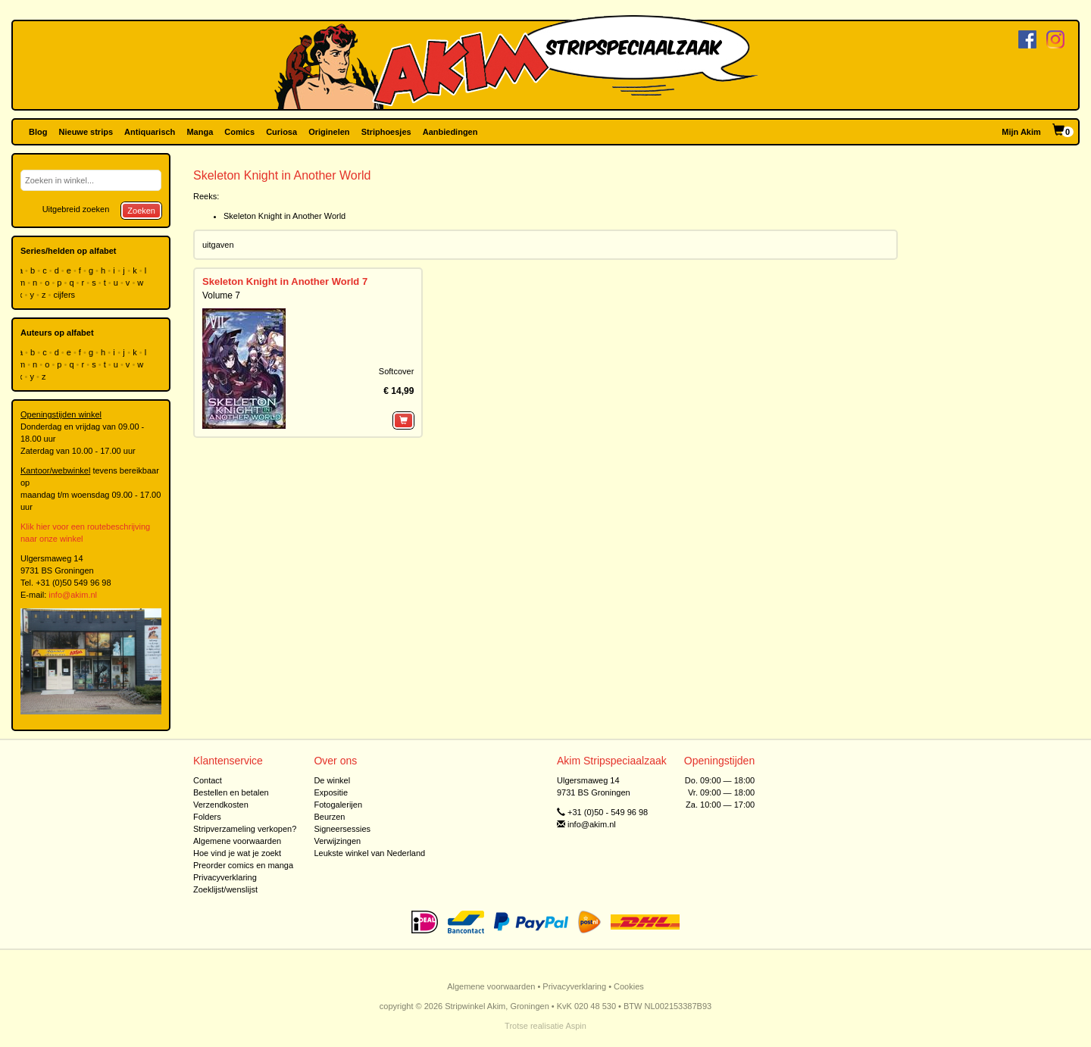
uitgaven (218, 244)
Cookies (629, 986)
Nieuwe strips (86, 131)
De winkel (332, 780)
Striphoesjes (386, 131)
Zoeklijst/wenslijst (225, 889)
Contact (207, 780)
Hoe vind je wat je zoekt (237, 853)
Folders (207, 816)
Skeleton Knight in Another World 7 (284, 281)
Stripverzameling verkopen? (244, 828)
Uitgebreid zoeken (76, 209)
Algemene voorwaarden (237, 840)
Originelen (328, 131)
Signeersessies (342, 828)
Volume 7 (221, 295)
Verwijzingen (337, 840)
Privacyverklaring (225, 877)
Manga (199, 131)
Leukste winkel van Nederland (369, 853)
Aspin (575, 1025)
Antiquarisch (149, 131)
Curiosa (281, 131)
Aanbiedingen (450, 131)
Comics (239, 131)
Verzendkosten (221, 804)
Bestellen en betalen (231, 792)
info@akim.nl (72, 594)
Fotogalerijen (338, 804)
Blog (38, 131)
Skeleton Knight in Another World (284, 215)
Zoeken (141, 210)
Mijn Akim (1021, 131)
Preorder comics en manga (243, 865)
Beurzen (329, 816)
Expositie (331, 792)
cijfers (65, 294)
